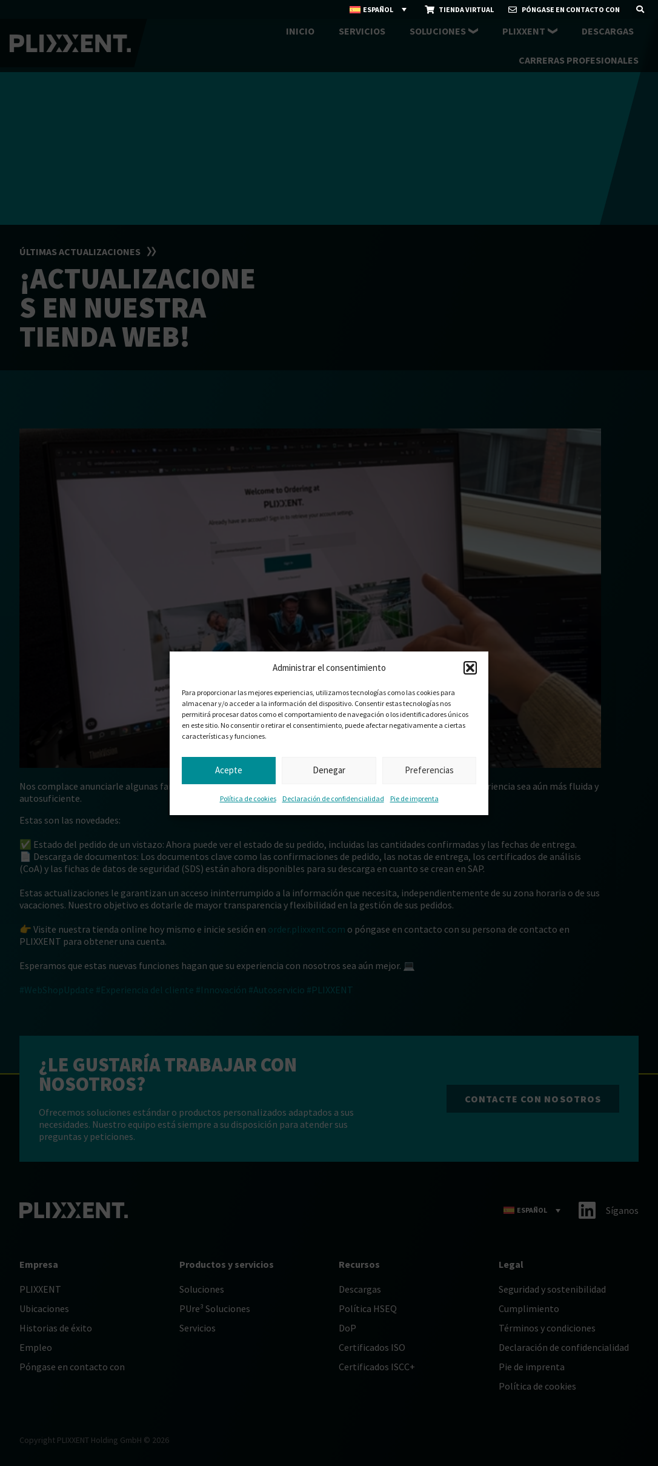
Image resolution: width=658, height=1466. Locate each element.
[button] (470, 668)
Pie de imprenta (414, 798)
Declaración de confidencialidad (333, 798)
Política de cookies (248, 798)
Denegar (329, 770)
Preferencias (429, 770)
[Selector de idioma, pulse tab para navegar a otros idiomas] (379, 9)
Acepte (228, 770)
